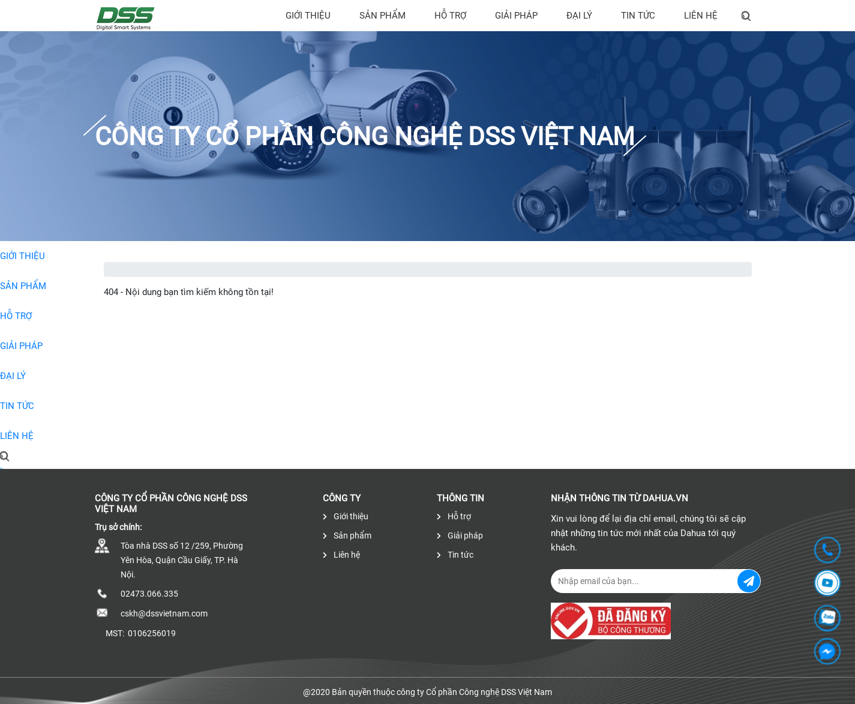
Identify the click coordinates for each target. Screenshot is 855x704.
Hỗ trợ (450, 15)
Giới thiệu (308, 15)
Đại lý (579, 15)
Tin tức (638, 15)
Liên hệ (701, 15)
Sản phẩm (382, 15)
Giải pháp (516, 15)
